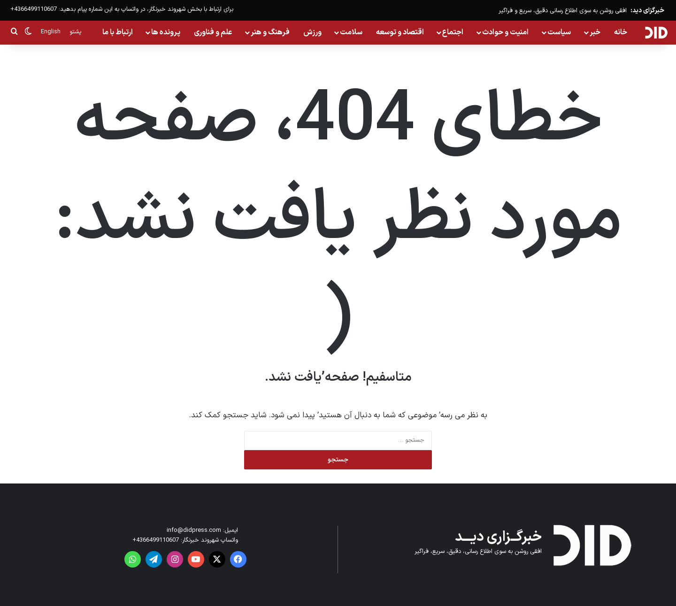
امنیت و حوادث (505, 32)
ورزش (312, 32)
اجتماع (452, 32)
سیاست (559, 32)
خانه (620, 32)
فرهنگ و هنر (270, 32)
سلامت (351, 32)
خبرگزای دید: (647, 10)
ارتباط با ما (117, 32)
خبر (595, 32)
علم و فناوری (213, 32)
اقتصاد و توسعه (400, 32)
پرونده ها (165, 32)
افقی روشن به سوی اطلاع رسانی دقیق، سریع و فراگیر (563, 10)
